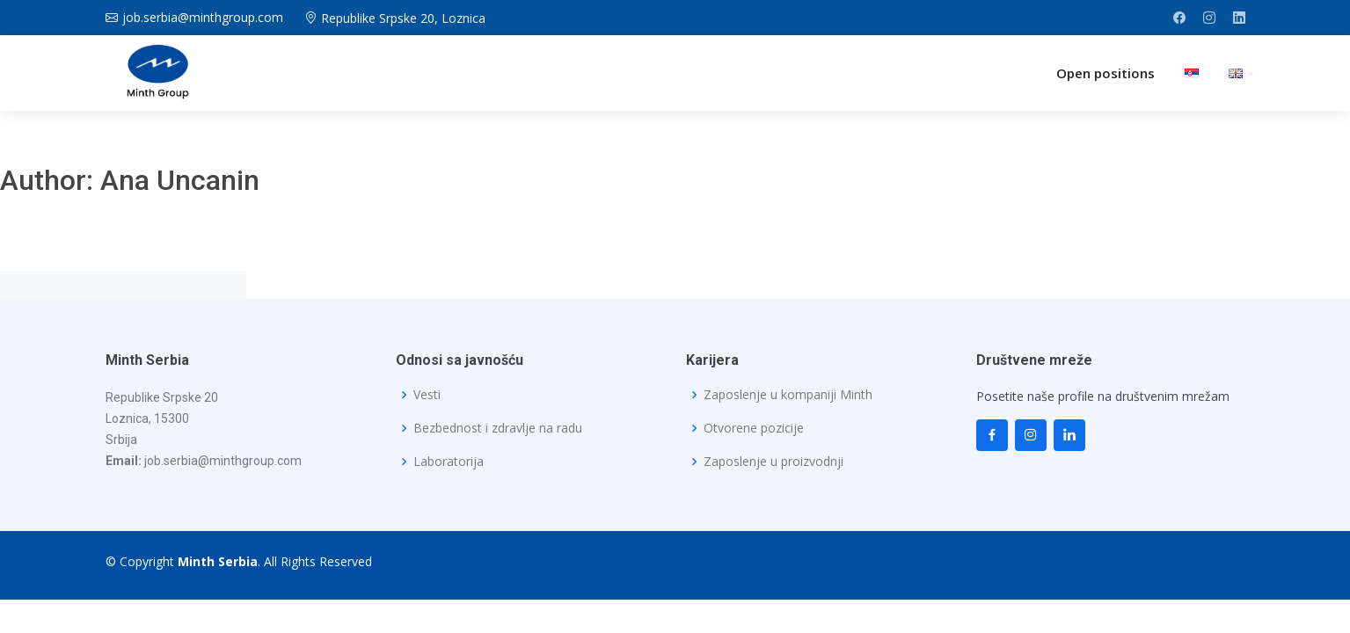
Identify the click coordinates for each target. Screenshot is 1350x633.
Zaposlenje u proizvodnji (773, 461)
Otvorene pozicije (754, 428)
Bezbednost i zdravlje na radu (497, 428)
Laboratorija (448, 461)
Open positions (1105, 73)
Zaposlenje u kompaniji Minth (788, 395)
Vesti (427, 395)
